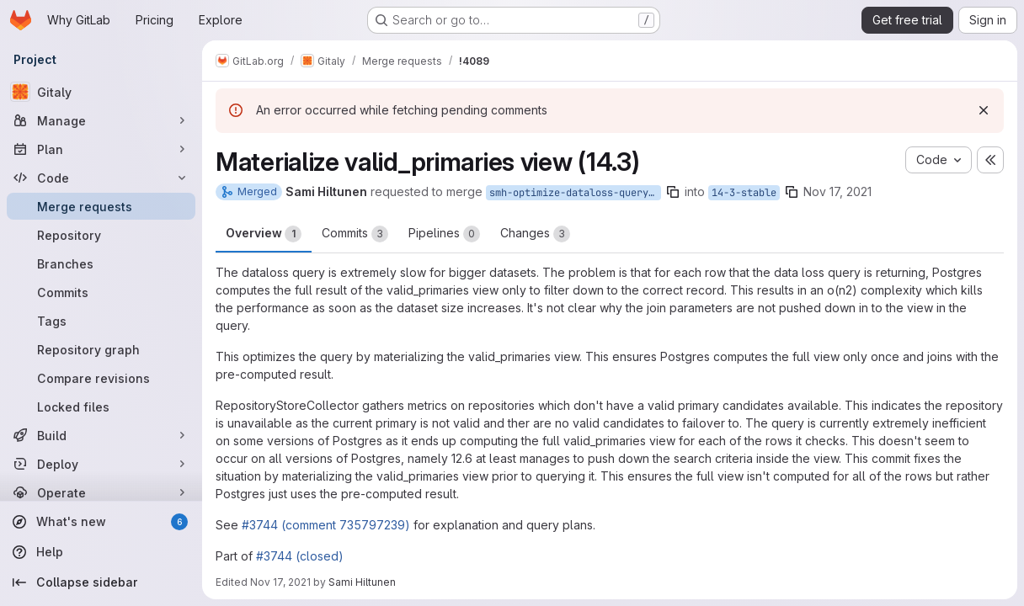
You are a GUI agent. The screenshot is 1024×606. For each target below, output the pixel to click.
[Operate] (101, 492)
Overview (263, 234)
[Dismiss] (983, 110)
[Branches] (101, 263)
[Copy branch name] (673, 192)
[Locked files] (101, 406)
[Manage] (101, 120)
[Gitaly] (101, 91)
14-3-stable (744, 192)
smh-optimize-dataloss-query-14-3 (575, 192)
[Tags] (101, 320)
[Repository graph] (101, 349)
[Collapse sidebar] (101, 582)
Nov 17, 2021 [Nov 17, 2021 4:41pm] (280, 582)
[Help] (101, 552)
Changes (535, 234)
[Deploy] (101, 463)
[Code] (101, 177)
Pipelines (444, 234)
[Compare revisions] (101, 377)
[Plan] (101, 149)
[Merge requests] (101, 206)
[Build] (101, 435)
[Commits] (101, 292)
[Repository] (101, 234)
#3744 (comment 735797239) (326, 525)
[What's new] (101, 521)
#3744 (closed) (300, 556)
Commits (355, 234)
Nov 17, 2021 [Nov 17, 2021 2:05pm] (837, 191)
